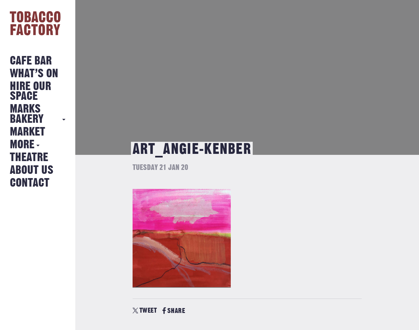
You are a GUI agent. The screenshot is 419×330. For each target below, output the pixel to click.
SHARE (173, 310)
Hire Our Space (30, 91)
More (22, 145)
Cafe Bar (31, 61)
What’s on (34, 74)
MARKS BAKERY (27, 114)
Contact (29, 183)
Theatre (29, 158)
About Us (31, 170)
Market (27, 132)
